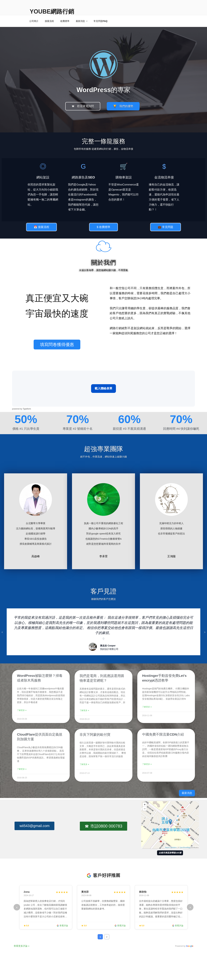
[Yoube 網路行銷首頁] (104, 63)
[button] (82, 106)
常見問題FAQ (100, 21)
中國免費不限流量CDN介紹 (163, 734)
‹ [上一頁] (16, 907)
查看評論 (62, 925)
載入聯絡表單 (103, 388)
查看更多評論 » (21, 945)
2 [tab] (106, 936)
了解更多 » (21, 710)
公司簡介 (34, 21)
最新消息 (82, 21)
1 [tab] (100, 936)
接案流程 (49, 21)
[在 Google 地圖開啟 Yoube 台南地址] (170, 824)
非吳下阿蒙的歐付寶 (95, 734)
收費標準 (64, 21)
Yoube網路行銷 (52, 11)
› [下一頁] (190, 907)
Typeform (27, 409)
